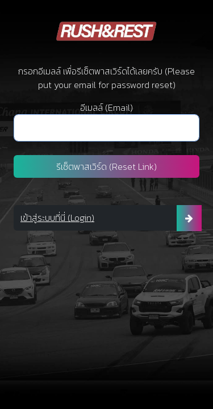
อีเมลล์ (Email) (106, 107)
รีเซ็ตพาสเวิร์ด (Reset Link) (106, 166)
